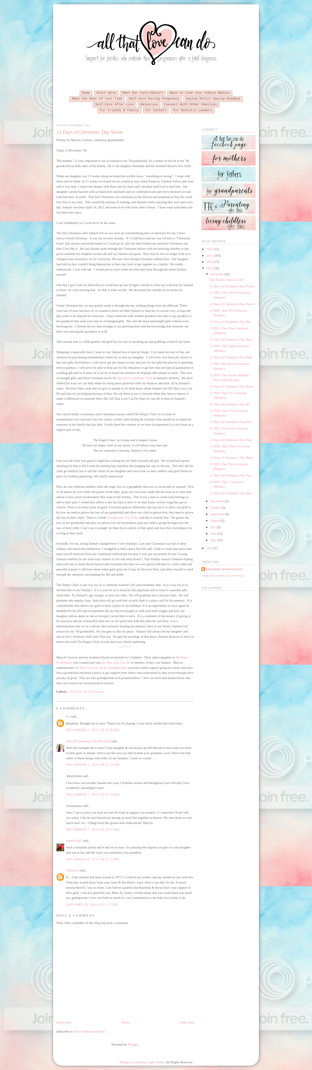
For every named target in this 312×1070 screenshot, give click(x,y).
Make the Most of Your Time (97, 98)
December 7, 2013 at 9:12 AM (93, 794)
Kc (68, 716)
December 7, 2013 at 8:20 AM (93, 730)
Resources (149, 104)
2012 (210, 548)
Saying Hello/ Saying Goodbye (213, 98)
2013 (210, 268)
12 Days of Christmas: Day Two (230, 475)
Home (86, 93)
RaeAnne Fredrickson (224, 569)
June (213, 533)
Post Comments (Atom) (89, 1031)
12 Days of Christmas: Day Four (231, 440)
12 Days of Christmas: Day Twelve (232, 286)
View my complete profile (223, 575)
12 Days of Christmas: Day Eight (231, 357)
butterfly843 (74, 840)
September (217, 514)
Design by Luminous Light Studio (142, 1062)
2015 (210, 255)
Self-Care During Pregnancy (154, 98)
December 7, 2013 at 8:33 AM (93, 764)
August (215, 520)
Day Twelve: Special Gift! (227, 280)
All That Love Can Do (116, 662)
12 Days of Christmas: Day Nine (231, 339)
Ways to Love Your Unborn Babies (200, 93)
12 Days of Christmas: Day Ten (230, 321)
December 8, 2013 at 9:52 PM (92, 859)
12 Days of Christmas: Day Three (231, 457)
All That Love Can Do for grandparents (100, 667)
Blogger (133, 1044)
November (217, 501)
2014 (210, 262)
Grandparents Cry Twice (122, 517)
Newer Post (63, 1022)
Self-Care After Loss (114, 104)
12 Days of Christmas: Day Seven (90, 132)
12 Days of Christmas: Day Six (230, 404)
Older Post (187, 1022)
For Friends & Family (119, 110)
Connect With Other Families (190, 104)
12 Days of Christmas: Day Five (230, 422)
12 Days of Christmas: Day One (230, 493)
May (213, 540)
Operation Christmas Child (134, 378)
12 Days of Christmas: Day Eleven (232, 304)
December (217, 274)
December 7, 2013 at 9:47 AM (93, 829)
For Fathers (156, 110)
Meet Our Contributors (142, 93)
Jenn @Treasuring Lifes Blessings (88, 741)
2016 (210, 249)
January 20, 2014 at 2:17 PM (92, 904)
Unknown (72, 870)
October (216, 507)
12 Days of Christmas (86, 691)
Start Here (106, 93)
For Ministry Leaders (192, 110)
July (213, 527)
